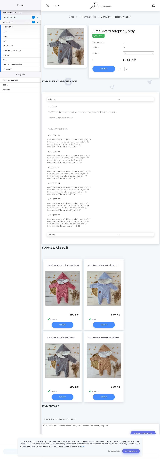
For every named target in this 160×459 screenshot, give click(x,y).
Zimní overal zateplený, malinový (63, 265)
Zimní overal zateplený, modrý (103, 265)
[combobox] (138, 53)
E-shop (53, 5)
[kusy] (121, 69)
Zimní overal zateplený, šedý (61, 337)
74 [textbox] (125, 53)
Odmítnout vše (114, 451)
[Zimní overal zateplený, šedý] (65, 26)
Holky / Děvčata (88, 17)
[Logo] (100, 5)
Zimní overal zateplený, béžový (103, 337)
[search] (154, 6)
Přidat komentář (143, 433)
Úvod (71, 17)
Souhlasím (131, 451)
